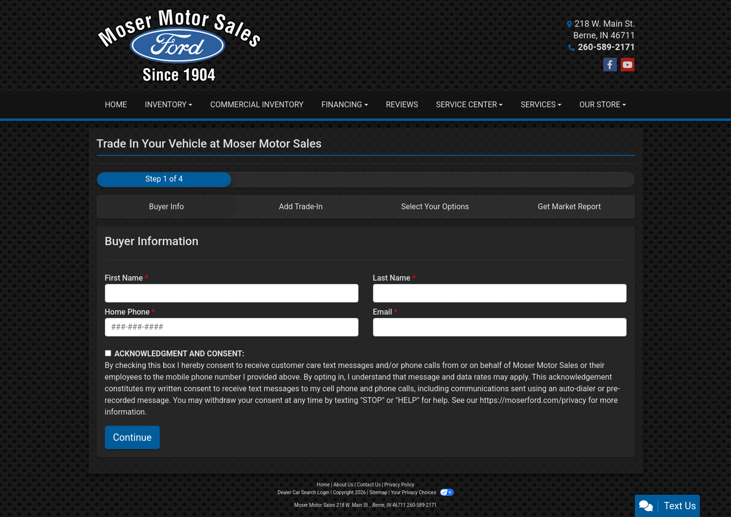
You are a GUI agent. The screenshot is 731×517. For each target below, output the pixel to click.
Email (382, 312)
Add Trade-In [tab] (301, 206)
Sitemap (378, 492)
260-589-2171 (606, 47)
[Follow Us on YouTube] (627, 65)
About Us (344, 484)
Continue (132, 437)
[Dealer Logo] (179, 45)
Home (323, 484)
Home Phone (127, 312)
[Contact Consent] (108, 353)
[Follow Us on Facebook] (610, 65)
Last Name (391, 278)
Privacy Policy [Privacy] (399, 484)
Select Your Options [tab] (435, 206)
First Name (124, 278)
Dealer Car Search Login (303, 492)
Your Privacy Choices (422, 492)
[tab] (164, 207)
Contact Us (369, 484)
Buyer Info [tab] (166, 206)
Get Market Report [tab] (569, 206)
